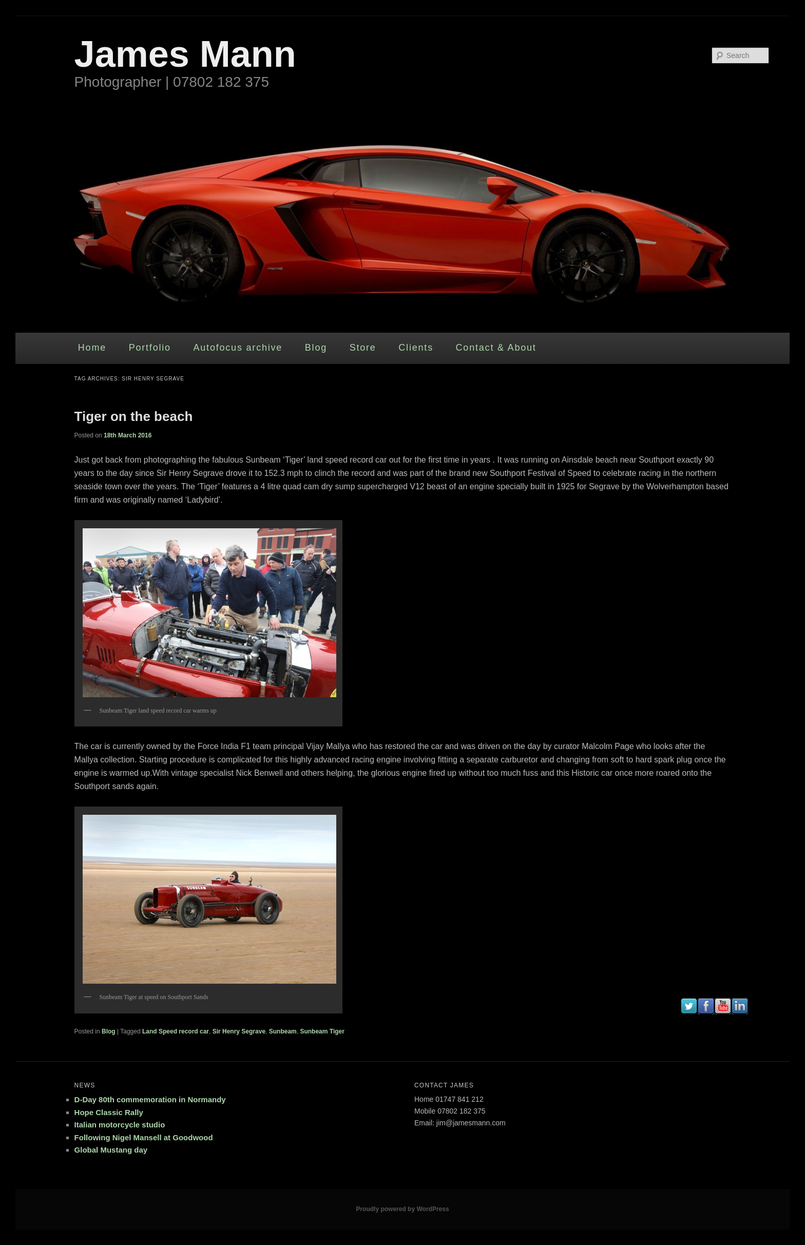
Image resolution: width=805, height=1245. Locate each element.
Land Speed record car (175, 1031)
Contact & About (496, 347)
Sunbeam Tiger (322, 1031)
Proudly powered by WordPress (402, 1209)
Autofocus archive (237, 347)
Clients (415, 347)
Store (363, 347)
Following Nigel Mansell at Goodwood (143, 1137)
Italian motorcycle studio (119, 1124)
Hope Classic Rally (108, 1112)
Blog (316, 347)
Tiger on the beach (133, 416)
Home (92, 347)
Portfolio (150, 347)
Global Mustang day (111, 1149)
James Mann (185, 53)
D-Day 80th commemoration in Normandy (150, 1099)
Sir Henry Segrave (239, 1031)
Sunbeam (283, 1031)
